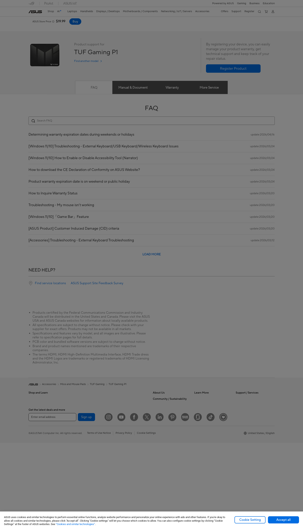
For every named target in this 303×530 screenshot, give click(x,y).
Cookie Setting (250, 520)
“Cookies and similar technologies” (75, 524)
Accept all (283, 520)
